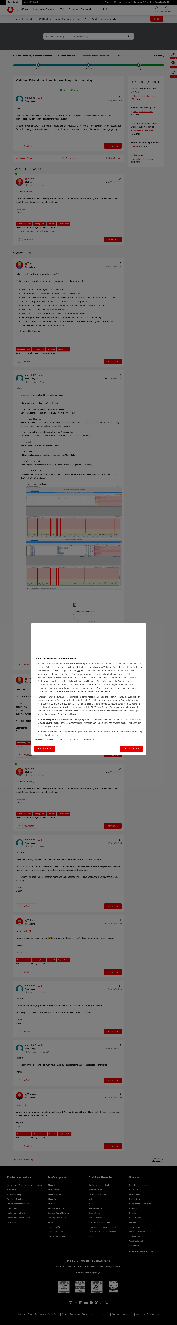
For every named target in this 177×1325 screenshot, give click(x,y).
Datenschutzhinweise (43, 739)
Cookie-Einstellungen (68, 739)
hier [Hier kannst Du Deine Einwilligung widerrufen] (78, 670)
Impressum (89, 739)
